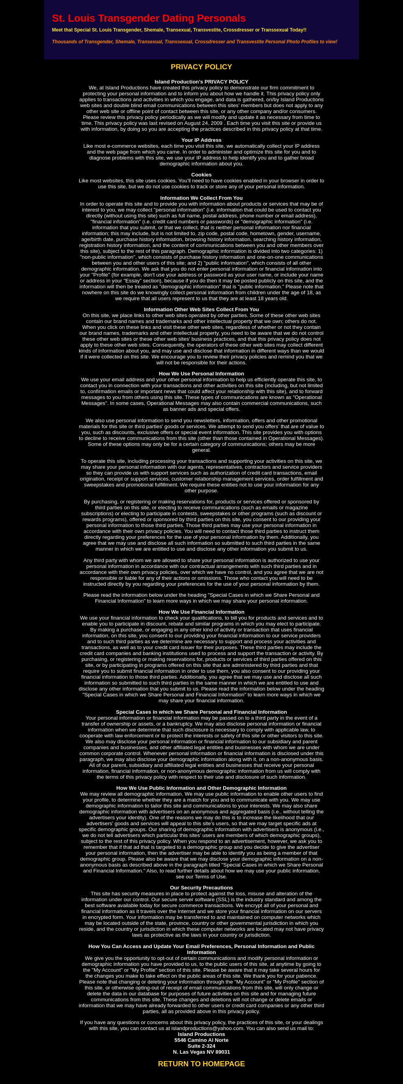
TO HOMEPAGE (217, 1064)
